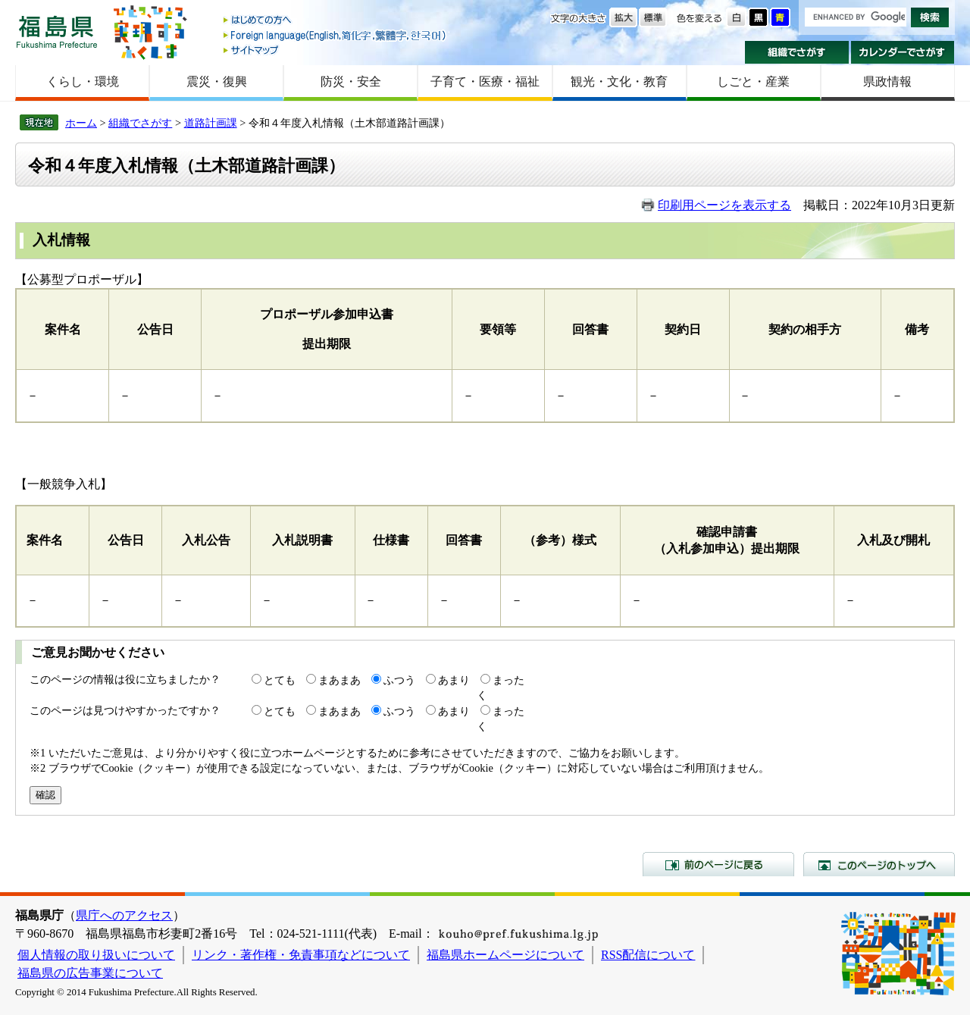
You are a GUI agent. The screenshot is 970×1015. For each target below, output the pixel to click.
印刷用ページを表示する (724, 205)
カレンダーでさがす (903, 52)
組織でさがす (797, 52)
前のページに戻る (718, 864)
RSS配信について (648, 954)
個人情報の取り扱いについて (96, 954)
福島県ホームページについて (505, 954)
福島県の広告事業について (90, 972)
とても (280, 680)
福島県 (57, 31)
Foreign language (335, 35)
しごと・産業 (753, 81)
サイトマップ (335, 49)
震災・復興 (216, 81)
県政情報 (887, 81)
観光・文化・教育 (619, 81)
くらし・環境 (82, 81)
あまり (454, 680)
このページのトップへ (879, 864)
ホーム (81, 123)
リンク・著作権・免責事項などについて (301, 954)
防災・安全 (351, 81)
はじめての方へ (335, 21)
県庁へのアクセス (124, 915)
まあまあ (339, 680)
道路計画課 (210, 123)
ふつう (399, 680)
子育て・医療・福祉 (485, 81)
